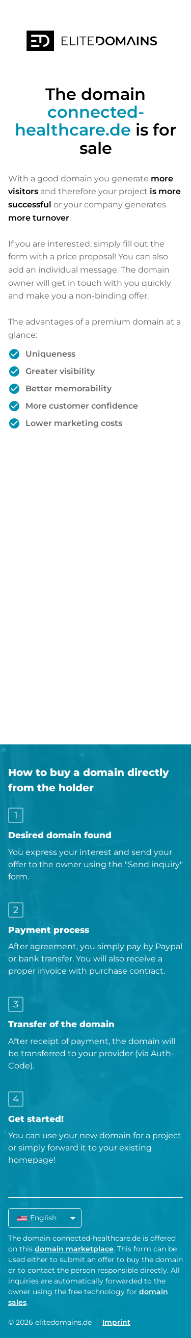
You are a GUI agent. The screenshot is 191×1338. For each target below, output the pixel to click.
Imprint (116, 1322)
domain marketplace (74, 1248)
